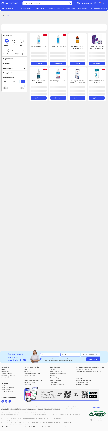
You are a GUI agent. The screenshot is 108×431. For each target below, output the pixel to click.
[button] (14, 48)
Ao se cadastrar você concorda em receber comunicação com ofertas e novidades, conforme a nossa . (58, 359)
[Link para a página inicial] (4, 5)
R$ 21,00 (22, 77)
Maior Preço (6, 43)
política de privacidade (67, 360)
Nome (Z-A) (21, 43)
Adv (8, 5)
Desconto (14, 33)
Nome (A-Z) (14, 43)
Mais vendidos (6, 34)
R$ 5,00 (5, 77)
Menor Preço (22, 34)
